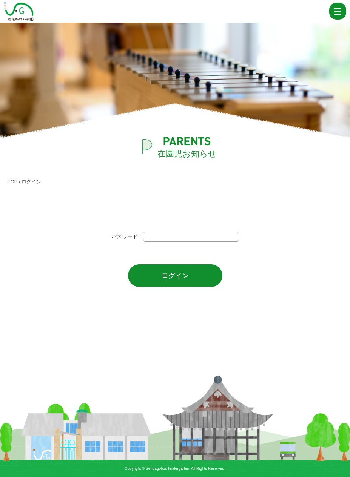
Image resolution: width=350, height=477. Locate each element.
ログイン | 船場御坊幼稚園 (37, 11)
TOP (12, 181)
